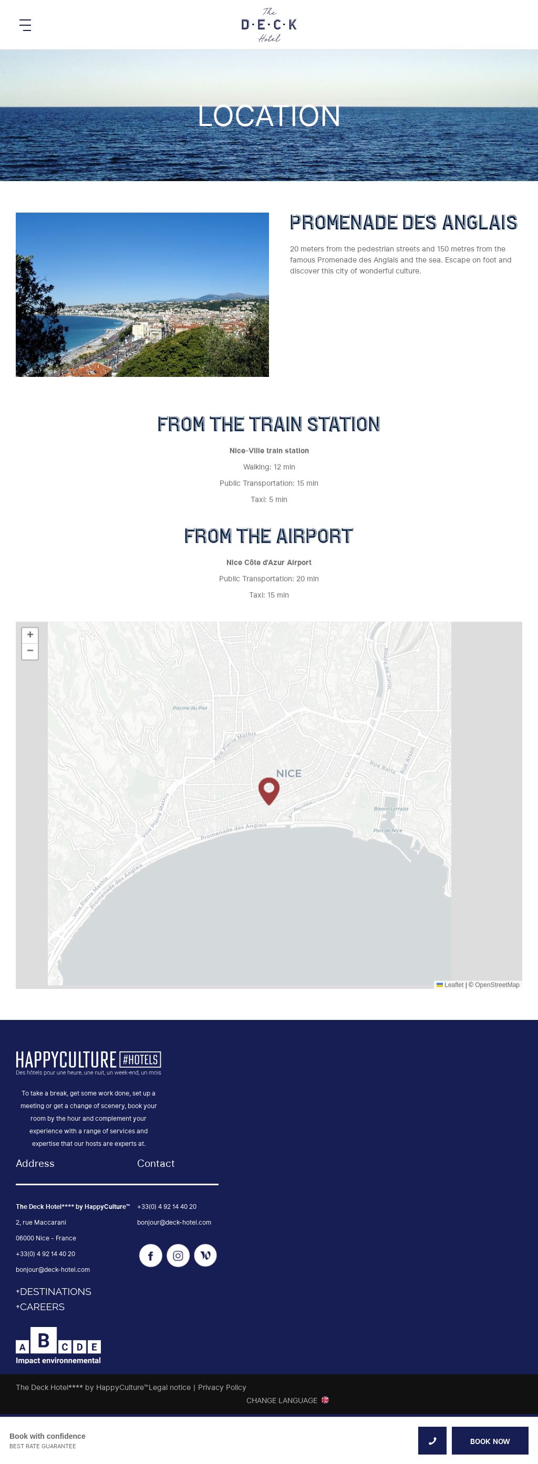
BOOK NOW (490, 1441)
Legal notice (170, 1387)
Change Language (281, 1400)
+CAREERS (40, 1306)
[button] (269, 881)
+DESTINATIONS (53, 1291)
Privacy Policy (222, 1387)
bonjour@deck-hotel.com (53, 1269)
